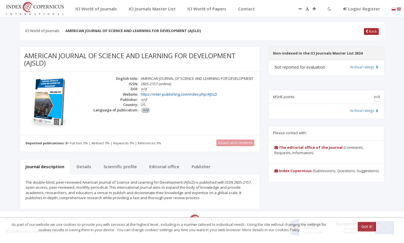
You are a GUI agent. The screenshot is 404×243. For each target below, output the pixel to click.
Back (371, 31)
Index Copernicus (293, 170)
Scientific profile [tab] (120, 166)
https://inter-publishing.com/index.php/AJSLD (179, 94)
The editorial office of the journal (308, 147)
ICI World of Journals (42, 30)
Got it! (366, 226)
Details (84, 166)
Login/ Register (361, 9)
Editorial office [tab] (164, 166)
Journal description (45, 166)
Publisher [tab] (201, 166)
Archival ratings (364, 67)
